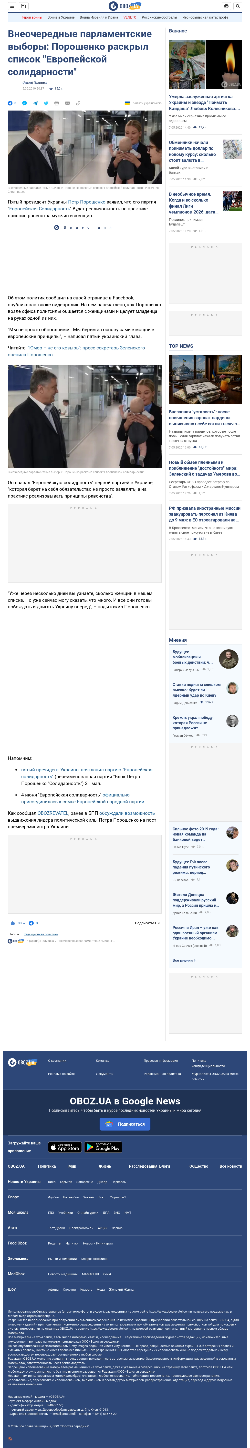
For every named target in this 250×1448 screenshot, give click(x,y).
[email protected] (63, 1414)
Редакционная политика (41, 934)
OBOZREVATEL (53, 813)
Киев (51, 1182)
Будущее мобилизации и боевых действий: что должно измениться (193, 657)
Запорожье (84, 1182)
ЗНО (117, 1212)
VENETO (130, 17)
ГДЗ (51, 1212)
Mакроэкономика (94, 1259)
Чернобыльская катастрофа (205, 17)
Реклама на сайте (61, 1074)
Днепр (102, 1182)
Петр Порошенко (86, 202)
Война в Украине (61, 17)
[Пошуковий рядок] (238, 6)
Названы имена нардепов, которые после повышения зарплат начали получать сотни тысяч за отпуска (204, 436)
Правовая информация (161, 1060)
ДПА (106, 1212)
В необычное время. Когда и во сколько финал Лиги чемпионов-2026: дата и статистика (194, 203)
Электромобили (81, 1228)
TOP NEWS (181, 346)
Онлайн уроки (87, 1212)
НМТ (128, 1212)
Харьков (66, 1182)
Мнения (178, 640)
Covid (107, 1274)
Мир (72, 1166)
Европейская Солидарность (39, 209)
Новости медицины (63, 1274)
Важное (178, 31)
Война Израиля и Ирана (99, 17)
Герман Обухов (183, 735)
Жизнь (105, 1166)
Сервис (117, 1228)
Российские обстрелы (159, 17)
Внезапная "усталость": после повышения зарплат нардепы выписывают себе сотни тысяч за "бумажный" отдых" (204, 418)
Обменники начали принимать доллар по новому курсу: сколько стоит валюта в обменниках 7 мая (192, 151)
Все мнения (183, 960)
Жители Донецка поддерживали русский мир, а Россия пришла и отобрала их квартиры (194, 900)
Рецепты (54, 1243)
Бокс (101, 1197)
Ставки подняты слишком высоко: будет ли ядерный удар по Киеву (197, 689)
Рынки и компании (62, 1259)
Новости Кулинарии (98, 1243)
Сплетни (69, 1289)
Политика (47, 1166)
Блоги (164, 1166)
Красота (86, 1289)
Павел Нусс (181, 847)
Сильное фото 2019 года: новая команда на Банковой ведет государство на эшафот (196, 834)
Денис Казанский (185, 913)
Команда (102, 1060)
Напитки (72, 1243)
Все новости (231, 1166)
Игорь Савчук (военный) (190, 946)
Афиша (53, 1289)
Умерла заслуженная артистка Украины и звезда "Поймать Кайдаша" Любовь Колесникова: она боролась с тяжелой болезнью (204, 103)
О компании (57, 1060)
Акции (102, 1228)
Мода (101, 1289)
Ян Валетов (180, 880)
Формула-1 (118, 1197)
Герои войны (32, 17)
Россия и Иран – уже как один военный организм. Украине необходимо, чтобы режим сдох (196, 933)
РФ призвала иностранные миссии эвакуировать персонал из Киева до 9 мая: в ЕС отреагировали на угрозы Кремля (204, 514)
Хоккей (88, 1197)
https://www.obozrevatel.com (169, 1311)
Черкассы (119, 1182)
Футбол (53, 1197)
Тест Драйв (56, 1228)
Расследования (143, 1166)
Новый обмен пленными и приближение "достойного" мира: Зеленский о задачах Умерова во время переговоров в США (203, 468)
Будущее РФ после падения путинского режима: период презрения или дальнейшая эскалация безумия (194, 867)
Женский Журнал (122, 1289)
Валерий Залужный (186, 670)
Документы (104, 1074)
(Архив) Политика (34, 82)
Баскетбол (71, 1197)
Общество (198, 1166)
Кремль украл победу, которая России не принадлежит (193, 722)
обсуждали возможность (127, 813)
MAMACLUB (90, 1274)
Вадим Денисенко (185, 703)
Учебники (65, 1212)
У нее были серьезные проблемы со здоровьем (197, 118)
